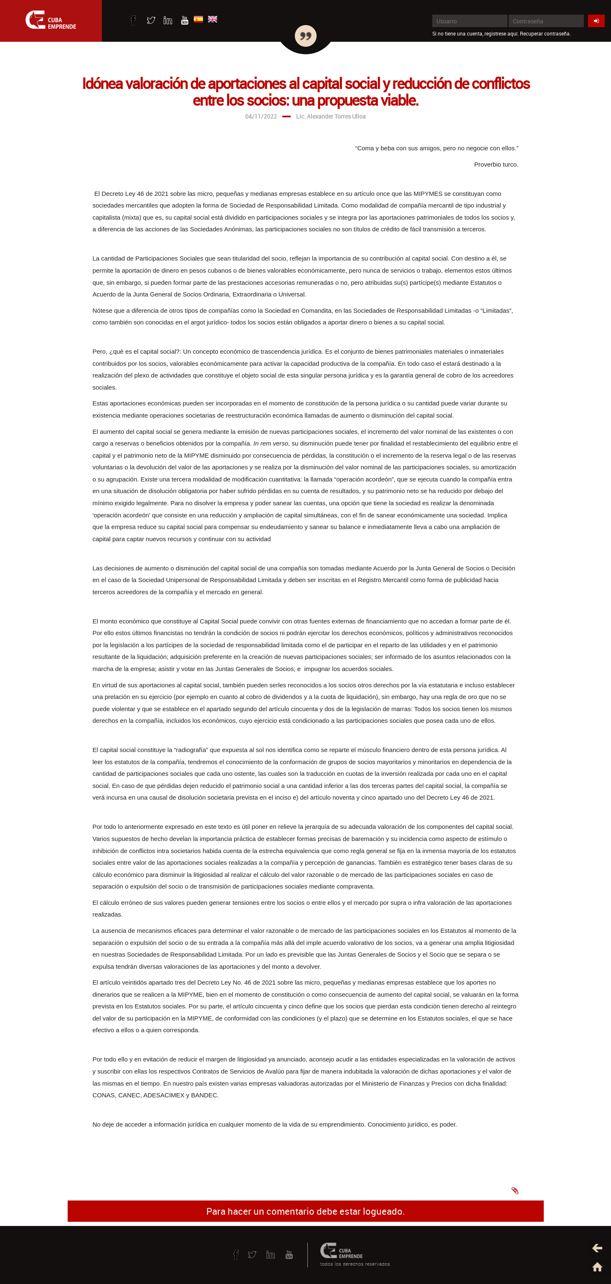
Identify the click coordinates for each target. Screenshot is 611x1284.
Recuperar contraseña (545, 33)
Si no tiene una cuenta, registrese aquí (474, 33)
